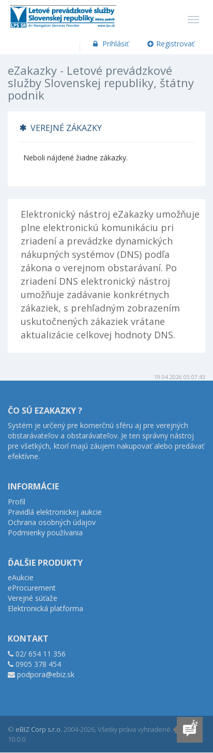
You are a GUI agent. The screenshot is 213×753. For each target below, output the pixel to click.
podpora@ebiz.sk (45, 674)
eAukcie (21, 577)
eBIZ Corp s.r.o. (39, 729)
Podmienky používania (45, 532)
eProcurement (32, 588)
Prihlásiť (110, 43)
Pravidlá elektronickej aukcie (55, 512)
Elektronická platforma (45, 608)
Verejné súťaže (32, 598)
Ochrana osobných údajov (52, 522)
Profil (16, 501)
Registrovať (171, 43)
